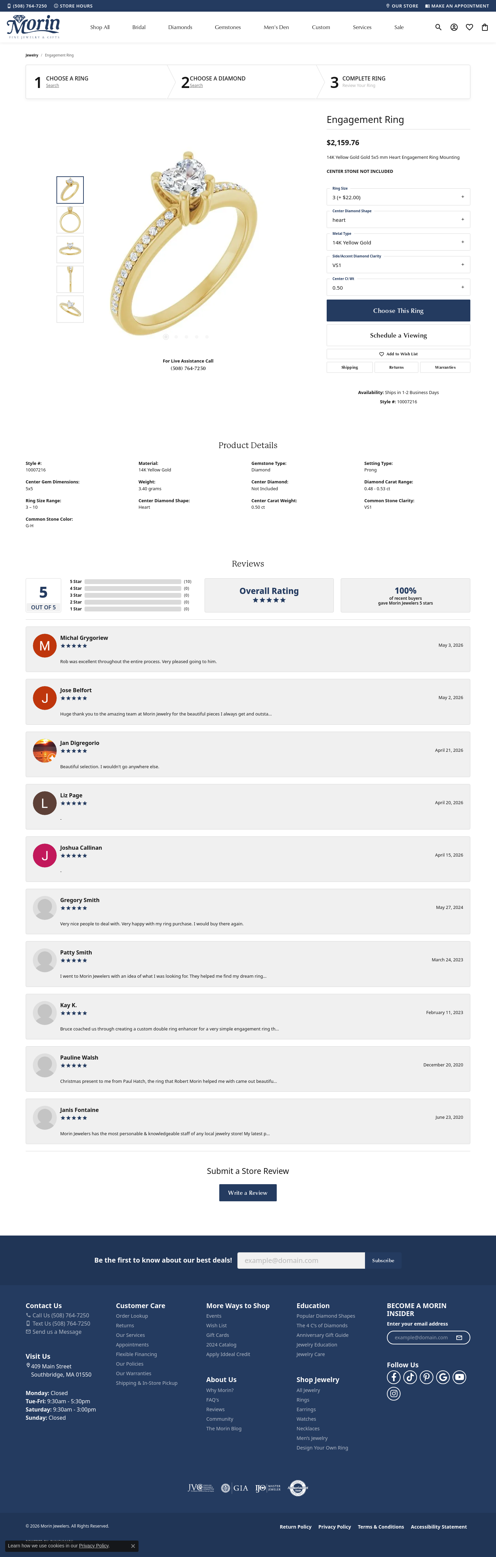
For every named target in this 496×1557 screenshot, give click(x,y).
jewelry (32, 55)
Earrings (306, 1409)
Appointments (132, 1344)
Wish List (216, 1325)
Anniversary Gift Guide (323, 1335)
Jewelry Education (317, 1344)
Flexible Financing (136, 1354)
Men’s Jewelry (312, 1438)
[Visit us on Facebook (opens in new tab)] (394, 1377)
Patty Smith (76, 952)
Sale (399, 27)
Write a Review (247, 1192)
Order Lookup (132, 1316)
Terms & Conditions (381, 1526)
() (188, 581)
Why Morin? (220, 1390)
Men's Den (276, 27)
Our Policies (129, 1363)
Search (52, 85)
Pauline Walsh (79, 1057)
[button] (438, 27)
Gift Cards (217, 1335)
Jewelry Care (311, 1354)
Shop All (99, 27)
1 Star (76, 609)
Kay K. (68, 1005)
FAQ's (212, 1399)
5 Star (76, 581)
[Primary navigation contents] (247, 27)
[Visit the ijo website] (268, 1488)
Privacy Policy (334, 1526)
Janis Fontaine (79, 1110)
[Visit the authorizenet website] (298, 1488)
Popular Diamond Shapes (326, 1316)
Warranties (445, 367)
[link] (27, 6)
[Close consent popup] (133, 1546)
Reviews (215, 1409)
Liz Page (71, 795)
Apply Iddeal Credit (228, 1354)
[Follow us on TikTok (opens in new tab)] (410, 1377)
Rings (303, 1399)
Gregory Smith (80, 900)
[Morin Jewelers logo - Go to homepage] (33, 27)
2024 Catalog (221, 1344)
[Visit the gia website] (234, 1488)
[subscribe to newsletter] (459, 1337)
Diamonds (180, 27)
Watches (306, 1419)
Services (362, 27)
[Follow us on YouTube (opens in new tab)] (459, 1377)
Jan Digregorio (79, 743)
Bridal (138, 27)
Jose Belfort (76, 690)
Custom (321, 27)
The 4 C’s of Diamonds (322, 1325)
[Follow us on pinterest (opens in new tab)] (426, 1377)
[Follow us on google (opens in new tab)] (443, 1377)
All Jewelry (308, 1390)
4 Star (76, 588)
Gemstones (228, 27)
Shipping (349, 367)
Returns (396, 367)
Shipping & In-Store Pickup (147, 1383)
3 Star (76, 595)
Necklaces (308, 1428)
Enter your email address (417, 1323)
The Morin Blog (224, 1428)
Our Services (130, 1335)
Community (219, 1419)
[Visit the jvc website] (200, 1488)
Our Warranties (133, 1373)
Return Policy (296, 1526)
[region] (186, 249)
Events (213, 1316)
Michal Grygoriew (84, 638)
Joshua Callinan (81, 847)
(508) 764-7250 (188, 368)
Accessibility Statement (439, 1526)
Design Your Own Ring (322, 1447)
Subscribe (383, 1260)
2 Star (76, 602)
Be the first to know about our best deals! (163, 1260)
